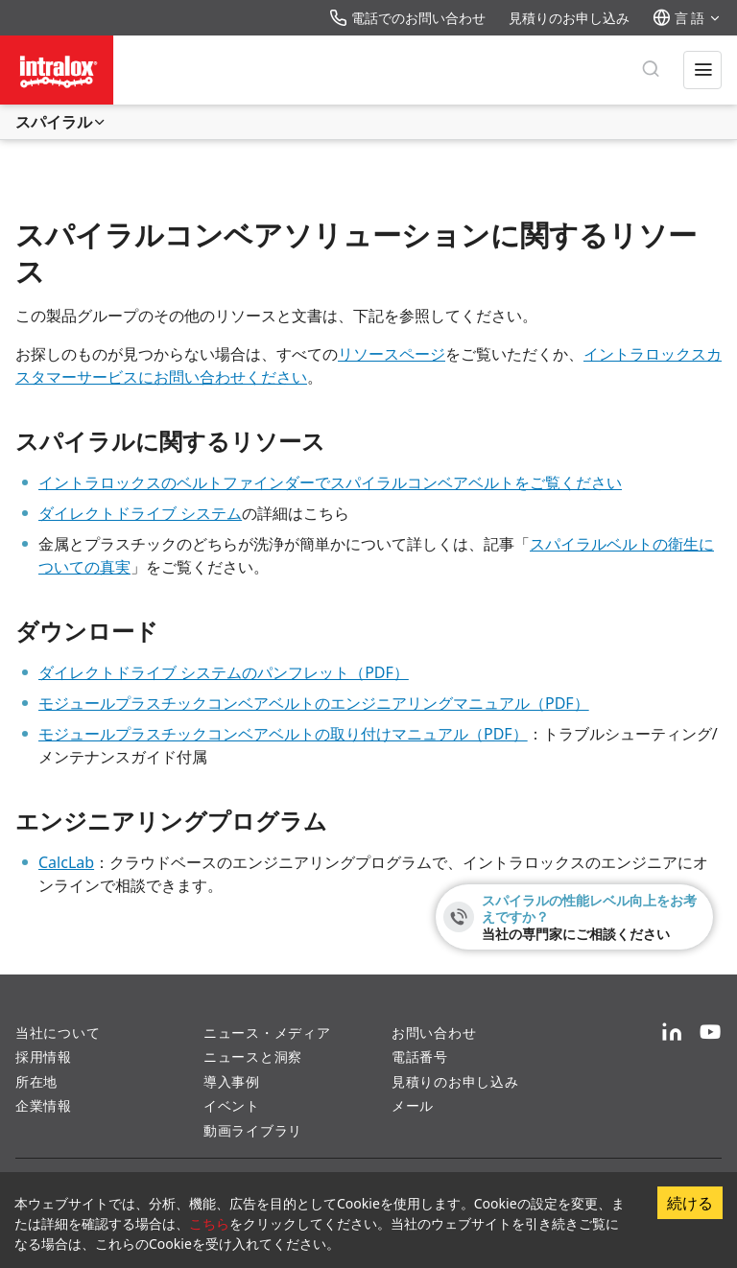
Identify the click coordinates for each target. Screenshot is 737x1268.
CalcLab (66, 862)
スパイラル (61, 121)
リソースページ (391, 353)
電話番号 (420, 1056)
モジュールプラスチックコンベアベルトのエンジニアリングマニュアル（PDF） (313, 703)
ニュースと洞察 (252, 1056)
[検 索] (650, 70)
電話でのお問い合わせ (407, 18)
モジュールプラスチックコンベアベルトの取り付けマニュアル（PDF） (283, 733)
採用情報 (43, 1056)
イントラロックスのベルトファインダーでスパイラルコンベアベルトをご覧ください (330, 482)
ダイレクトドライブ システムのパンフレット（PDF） (223, 672)
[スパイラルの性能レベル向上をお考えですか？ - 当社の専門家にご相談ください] (574, 917)
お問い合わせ (434, 1032)
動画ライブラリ (252, 1130)
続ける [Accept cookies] (690, 1202)
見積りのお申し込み (569, 18)
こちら (209, 1223)
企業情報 (43, 1105)
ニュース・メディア (266, 1032)
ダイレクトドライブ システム (140, 513)
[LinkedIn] (671, 1033)
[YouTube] (710, 1033)
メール (413, 1105)
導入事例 (231, 1081)
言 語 (687, 18)
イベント (231, 1105)
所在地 (36, 1081)
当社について (57, 1032)
